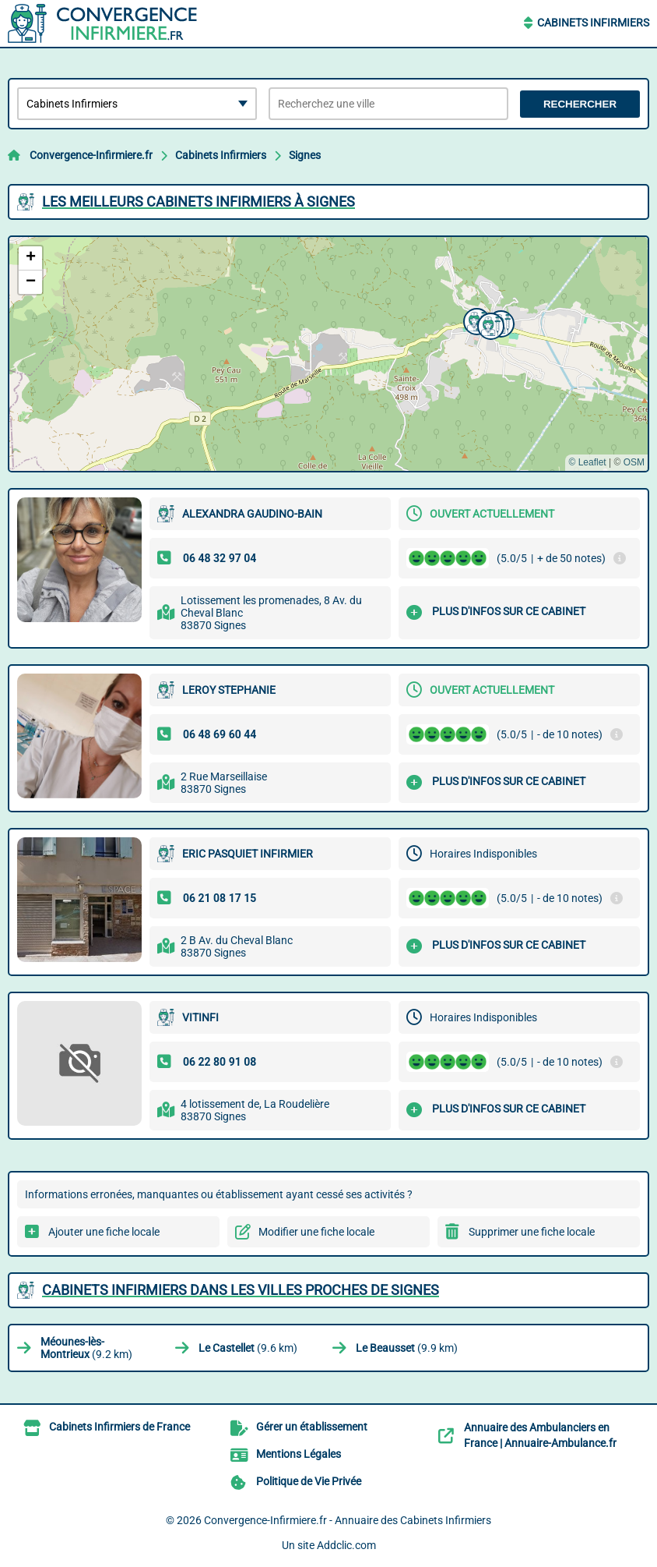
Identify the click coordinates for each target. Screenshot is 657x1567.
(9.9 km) (407, 1348)
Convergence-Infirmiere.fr (91, 155)
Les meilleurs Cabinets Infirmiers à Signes (198, 201)
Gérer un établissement (311, 1426)
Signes (305, 155)
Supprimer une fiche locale (532, 1232)
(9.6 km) (248, 1348)
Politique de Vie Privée (308, 1481)
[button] (475, 319)
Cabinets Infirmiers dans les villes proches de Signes (240, 1290)
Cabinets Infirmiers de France (119, 1426)
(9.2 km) (86, 1347)
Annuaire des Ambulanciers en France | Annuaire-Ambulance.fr (540, 1435)
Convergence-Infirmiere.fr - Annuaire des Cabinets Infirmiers (347, 1520)
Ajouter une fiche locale (104, 1232)
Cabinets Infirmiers (593, 22)
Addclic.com (346, 1545)
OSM (634, 462)
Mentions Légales (298, 1454)
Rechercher (580, 104)
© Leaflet (587, 462)
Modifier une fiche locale (316, 1232)
